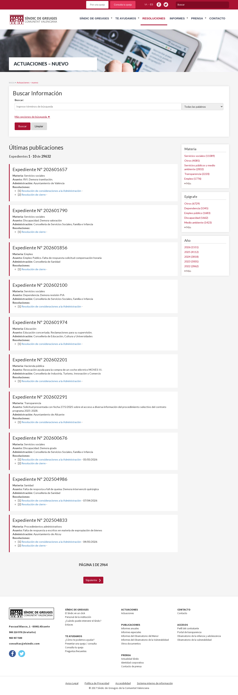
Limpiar (39, 126)
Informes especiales (131, 632)
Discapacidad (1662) (196, 217)
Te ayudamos (125, 18)
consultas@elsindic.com (24, 643)
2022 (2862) (191, 266)
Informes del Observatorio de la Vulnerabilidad (145, 639)
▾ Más (187, 183)
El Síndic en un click (75, 613)
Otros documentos (131, 643)
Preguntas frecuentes (75, 651)
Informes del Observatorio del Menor (139, 636)
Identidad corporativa (132, 662)
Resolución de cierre (33, 194)
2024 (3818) (191, 256)
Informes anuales (130, 628)
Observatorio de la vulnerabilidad (194, 639)
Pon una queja (97, 4)
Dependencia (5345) (196, 208)
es (151, 4)
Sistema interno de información (155, 683)
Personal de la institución (78, 617)
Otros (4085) (192, 160)
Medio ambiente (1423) (198, 222)
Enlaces (69, 624)
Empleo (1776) (192, 178)
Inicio (11, 82)
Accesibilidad (123, 683)
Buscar (22, 126)
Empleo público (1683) (197, 213)
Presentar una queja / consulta (81, 643)
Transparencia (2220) (196, 173)
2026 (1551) (191, 247)
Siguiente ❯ (93, 580)
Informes (177, 18)
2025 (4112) (191, 252)
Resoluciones (153, 18)
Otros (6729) (192, 203)
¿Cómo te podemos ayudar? (80, 639)
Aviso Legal (71, 683)
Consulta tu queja (123, 4)
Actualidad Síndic (130, 658)
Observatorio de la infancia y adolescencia (199, 636)
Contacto (217, 18)
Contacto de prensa (131, 666)
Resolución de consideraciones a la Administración (51, 190)
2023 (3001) (191, 261)
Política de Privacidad (97, 683)
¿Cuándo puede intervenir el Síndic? (83, 620)
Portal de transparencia (189, 632)
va (145, 4)
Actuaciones (127, 613)
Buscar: (19, 100)
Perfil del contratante (188, 628)
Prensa (197, 18)
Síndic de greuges (94, 18)
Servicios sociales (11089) (199, 155)
